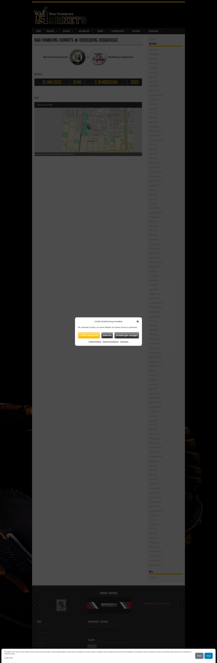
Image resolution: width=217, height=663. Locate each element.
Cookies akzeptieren (88, 335)
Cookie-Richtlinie (95, 342)
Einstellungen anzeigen (127, 335)
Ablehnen (107, 335)
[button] (137, 321)
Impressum (124, 342)
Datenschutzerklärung (111, 342)
